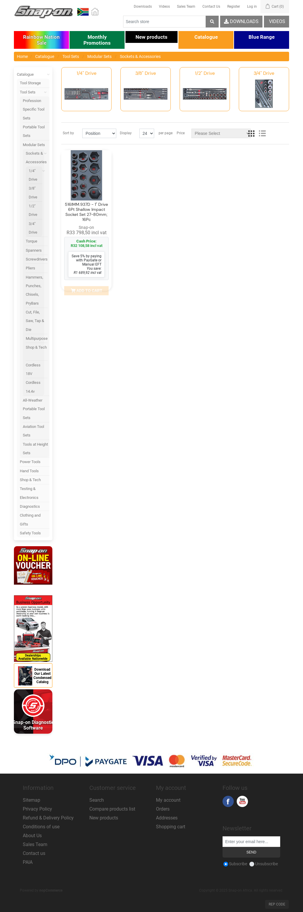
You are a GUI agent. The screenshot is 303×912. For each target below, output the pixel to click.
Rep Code (277, 904)
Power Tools (30, 462)
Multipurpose (37, 338)
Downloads (143, 6)
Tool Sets (34, 92)
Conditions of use (41, 826)
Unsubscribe (266, 863)
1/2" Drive (33, 210)
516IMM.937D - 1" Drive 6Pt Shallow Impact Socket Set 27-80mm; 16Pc (86, 212)
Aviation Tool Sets (33, 430)
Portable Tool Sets (34, 131)
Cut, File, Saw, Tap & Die (35, 321)
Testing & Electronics (29, 492)
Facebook (228, 801)
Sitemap (31, 800)
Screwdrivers (37, 259)
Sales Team (186, 6)
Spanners (34, 250)
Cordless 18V (33, 369)
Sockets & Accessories (37, 158)
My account (168, 800)
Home (22, 56)
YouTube (242, 801)
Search (96, 800)
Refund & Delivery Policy (48, 818)
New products (103, 818)
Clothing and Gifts (30, 519)
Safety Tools (30, 533)
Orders (163, 809)
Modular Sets (36, 146)
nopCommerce (50, 890)
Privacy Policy (37, 809)
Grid (251, 133)
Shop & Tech (36, 347)
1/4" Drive (33, 175)
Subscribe (238, 863)
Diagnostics (30, 506)
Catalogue (33, 74)
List (262, 133)
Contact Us (211, 6)
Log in (252, 6)
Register (233, 6)
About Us (32, 835)
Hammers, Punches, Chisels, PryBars (34, 290)
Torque (31, 241)
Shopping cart (170, 826)
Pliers (30, 268)
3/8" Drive (33, 192)
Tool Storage (30, 83)
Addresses (167, 818)
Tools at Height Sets (35, 448)
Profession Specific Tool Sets (33, 109)
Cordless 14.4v (33, 386)
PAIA (28, 862)
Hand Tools (29, 471)
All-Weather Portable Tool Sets (34, 409)
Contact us (34, 853)
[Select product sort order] (99, 133)
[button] (41, 40)
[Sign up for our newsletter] (251, 841)
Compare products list (112, 809)
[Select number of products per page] (146, 133)
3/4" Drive (33, 228)
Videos (164, 6)
